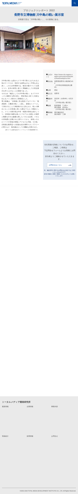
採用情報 (30, 436)
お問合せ (54, 436)
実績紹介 (5, 436)
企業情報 (30, 406)
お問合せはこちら (55, 165)
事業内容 (54, 406)
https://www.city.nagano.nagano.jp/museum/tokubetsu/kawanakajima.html (63, 76)
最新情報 (5, 406)
